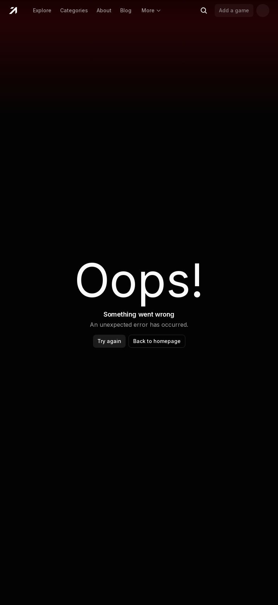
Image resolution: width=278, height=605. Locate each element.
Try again (109, 341)
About (104, 10)
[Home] (13, 10)
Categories (74, 10)
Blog (125, 10)
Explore (42, 10)
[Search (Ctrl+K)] (204, 10)
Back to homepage (157, 341)
